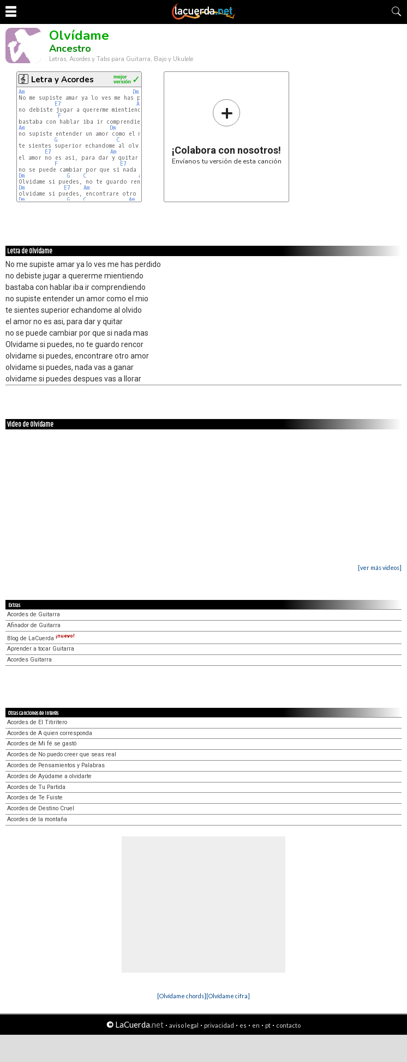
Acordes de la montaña (37, 819)
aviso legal (184, 1025)
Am (22, 91)
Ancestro (70, 48)
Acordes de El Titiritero (37, 722)
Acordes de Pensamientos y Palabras (56, 765)
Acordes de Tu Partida (36, 787)
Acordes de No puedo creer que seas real (61, 754)
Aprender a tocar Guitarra (40, 648)
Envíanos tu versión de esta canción (227, 132)
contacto (288, 1025)
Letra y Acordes (62, 79)
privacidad (219, 1025)
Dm (136, 91)
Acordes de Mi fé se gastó (41, 743)
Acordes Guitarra (29, 659)
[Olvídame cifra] (228, 995)
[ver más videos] (380, 567)
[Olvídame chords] (181, 995)
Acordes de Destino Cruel (40, 808)
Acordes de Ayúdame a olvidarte (49, 776)
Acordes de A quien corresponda (49, 733)
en (256, 1025)
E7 (58, 103)
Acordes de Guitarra (33, 614)
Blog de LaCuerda (41, 638)
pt (268, 1025)
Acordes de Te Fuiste (35, 797)
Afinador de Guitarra (34, 625)
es (243, 1025)
